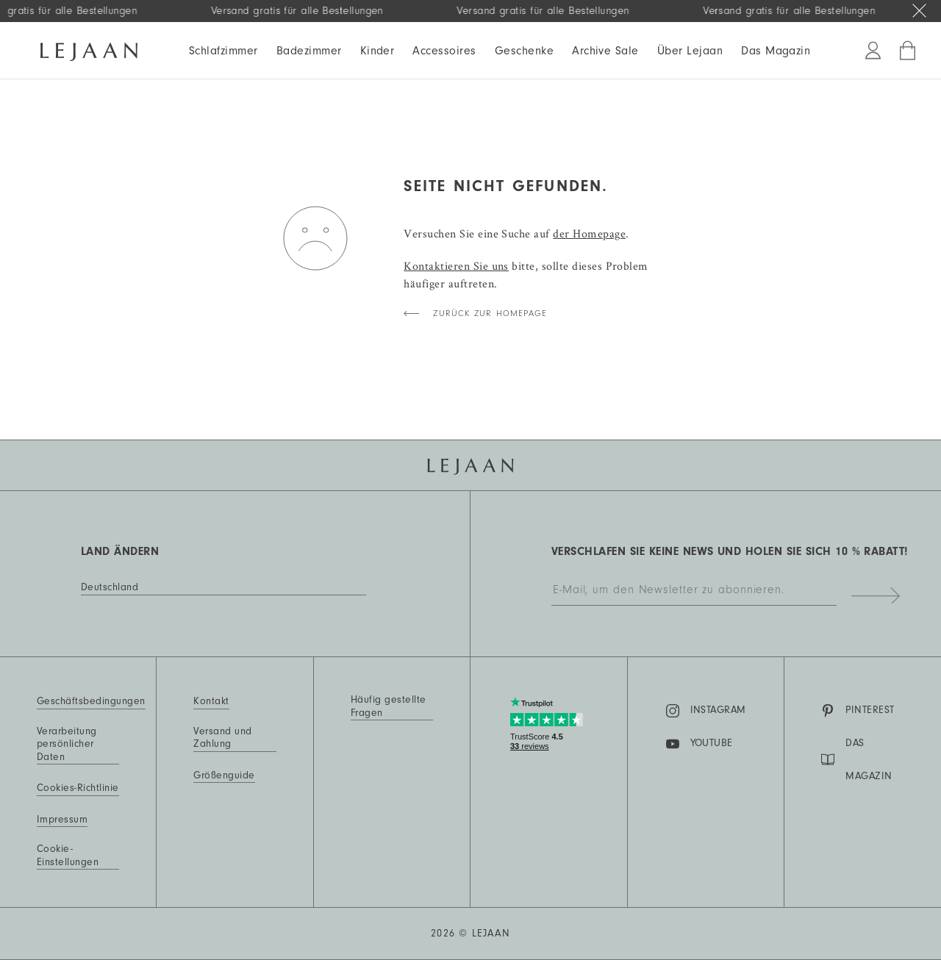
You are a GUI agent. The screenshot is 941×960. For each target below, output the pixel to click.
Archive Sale (605, 50)
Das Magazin (775, 50)
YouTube (699, 744)
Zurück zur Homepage (490, 313)
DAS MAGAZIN (856, 759)
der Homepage (589, 233)
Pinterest (857, 710)
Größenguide (223, 775)
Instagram (706, 710)
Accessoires (444, 50)
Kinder (377, 50)
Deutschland (109, 587)
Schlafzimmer (223, 50)
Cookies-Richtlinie (78, 788)
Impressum (62, 819)
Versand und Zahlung (222, 738)
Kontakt (211, 701)
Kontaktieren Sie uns (456, 265)
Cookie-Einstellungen (68, 855)
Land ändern (120, 551)
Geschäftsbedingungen (91, 701)
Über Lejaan (690, 50)
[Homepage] (89, 49)
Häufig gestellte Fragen (388, 706)
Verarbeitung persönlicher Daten (67, 744)
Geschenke (524, 50)
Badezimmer (309, 50)
